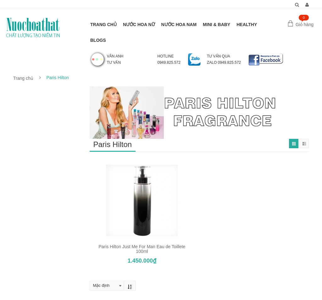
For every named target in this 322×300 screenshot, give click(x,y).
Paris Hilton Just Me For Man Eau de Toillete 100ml (141, 249)
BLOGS (98, 40)
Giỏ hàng (305, 24)
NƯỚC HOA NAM (179, 24)
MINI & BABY (216, 24)
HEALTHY (246, 24)
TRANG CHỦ (103, 24)
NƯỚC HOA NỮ (139, 24)
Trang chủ (23, 78)
